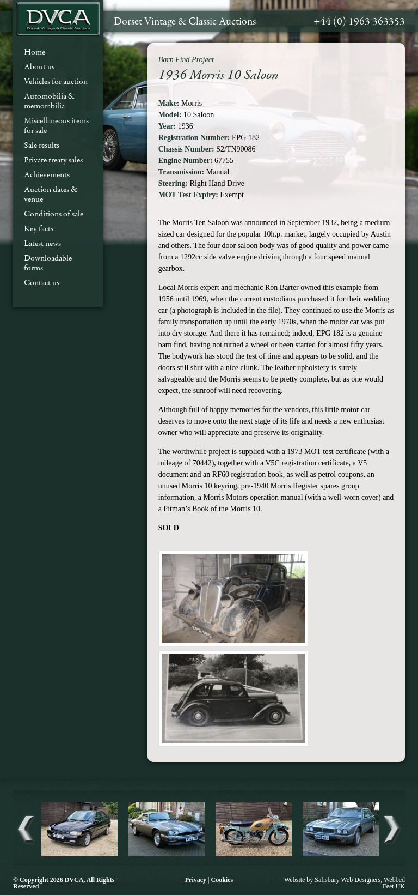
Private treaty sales (53, 159)
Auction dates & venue (50, 194)
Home (34, 51)
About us (39, 66)
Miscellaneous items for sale (56, 125)
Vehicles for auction (56, 81)
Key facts (38, 228)
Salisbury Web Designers (347, 880)
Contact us (41, 282)
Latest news (42, 243)
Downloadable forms (48, 262)
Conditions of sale (53, 213)
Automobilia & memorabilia (49, 100)
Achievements (47, 174)
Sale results (41, 145)
